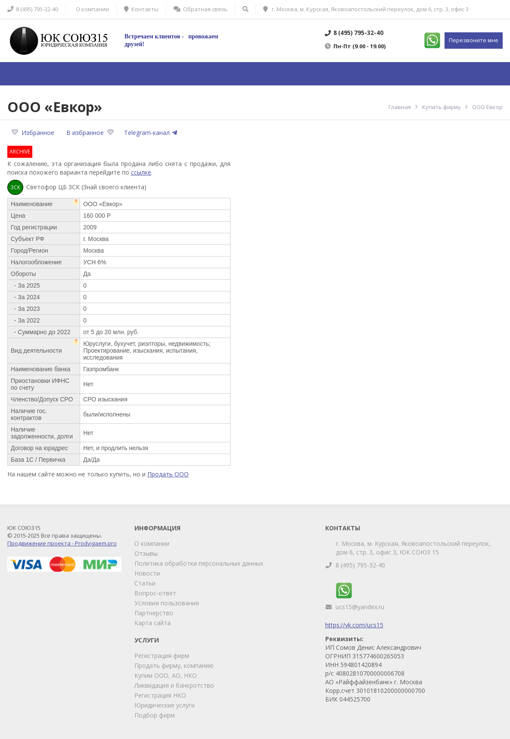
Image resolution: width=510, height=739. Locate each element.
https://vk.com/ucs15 (354, 625)
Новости (147, 573)
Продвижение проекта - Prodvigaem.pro (62, 543)
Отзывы (146, 553)
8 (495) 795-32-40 (360, 565)
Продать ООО (168, 474)
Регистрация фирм (161, 655)
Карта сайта (152, 623)
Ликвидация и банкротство (174, 685)
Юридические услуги (164, 705)
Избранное (34, 132)
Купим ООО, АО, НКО (165, 675)
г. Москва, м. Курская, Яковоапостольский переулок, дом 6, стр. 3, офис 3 (366, 9)
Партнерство (153, 613)
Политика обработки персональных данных (198, 563)
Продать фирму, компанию (174, 665)
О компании (151, 543)
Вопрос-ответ (155, 593)
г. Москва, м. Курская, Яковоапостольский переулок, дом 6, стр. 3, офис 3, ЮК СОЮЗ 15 (413, 547)
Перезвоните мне (473, 40)
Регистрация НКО (160, 695)
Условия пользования (166, 603)
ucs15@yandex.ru (360, 607)
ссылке (141, 172)
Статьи (144, 583)
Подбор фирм (154, 715)
